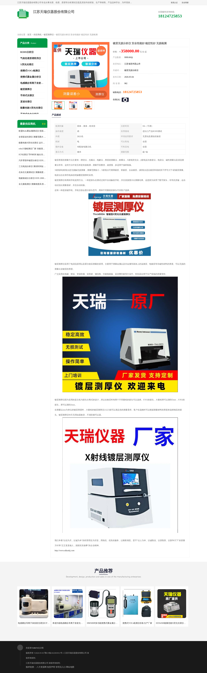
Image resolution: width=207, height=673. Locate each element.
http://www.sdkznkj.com (64, 550)
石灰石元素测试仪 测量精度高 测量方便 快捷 (32, 172)
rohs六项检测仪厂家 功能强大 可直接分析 (32, 149)
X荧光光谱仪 (26, 64)
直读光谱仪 (26, 101)
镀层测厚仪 (49, 35)
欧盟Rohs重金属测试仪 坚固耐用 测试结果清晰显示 (32, 131)
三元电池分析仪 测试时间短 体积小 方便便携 (32, 166)
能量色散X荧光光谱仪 (31, 108)
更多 (44, 124)
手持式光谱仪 (27, 95)
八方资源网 (42, 667)
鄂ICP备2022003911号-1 (54, 653)
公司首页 (29, 27)
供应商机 (54, 27)
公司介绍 (103, 27)
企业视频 (79, 27)
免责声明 (51, 667)
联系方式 (177, 27)
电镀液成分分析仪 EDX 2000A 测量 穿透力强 (32, 178)
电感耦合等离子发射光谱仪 (34, 83)
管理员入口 (61, 667)
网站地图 (70, 667)
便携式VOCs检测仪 (30, 70)
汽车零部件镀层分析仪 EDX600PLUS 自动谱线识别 (32, 160)
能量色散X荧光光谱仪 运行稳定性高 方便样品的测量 (32, 143)
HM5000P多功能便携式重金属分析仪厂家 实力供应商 (110, 623)
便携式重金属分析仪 (30, 77)
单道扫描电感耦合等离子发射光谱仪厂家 (70, 623)
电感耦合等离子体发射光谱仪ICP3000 (34, 623)
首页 (29, 35)
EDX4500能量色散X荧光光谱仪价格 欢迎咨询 (176, 623)
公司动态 (128, 27)
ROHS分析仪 (27, 52)
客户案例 (152, 27)
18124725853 (132, 92)
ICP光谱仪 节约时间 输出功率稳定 (32, 154)
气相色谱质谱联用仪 (30, 58)
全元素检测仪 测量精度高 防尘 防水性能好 (32, 184)
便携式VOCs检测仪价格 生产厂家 (137, 623)
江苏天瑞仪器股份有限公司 (75, 653)
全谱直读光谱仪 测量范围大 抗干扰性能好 (32, 137)
